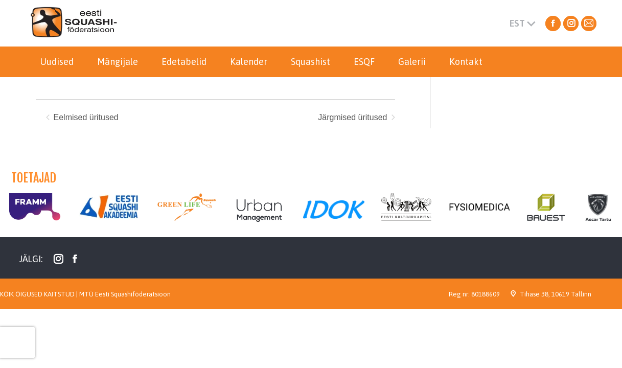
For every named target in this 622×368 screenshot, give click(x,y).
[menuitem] (56, 62)
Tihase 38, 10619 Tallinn (555, 294)
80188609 (485, 294)
